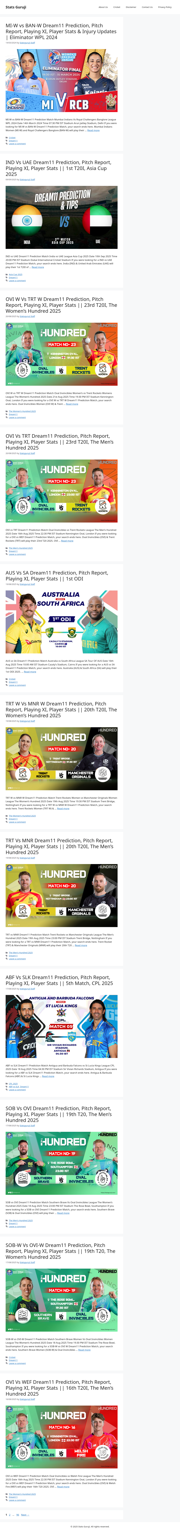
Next (25, 1514)
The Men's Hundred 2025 (21, 548)
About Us (103, 7)
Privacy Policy (165, 7)
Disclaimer (131, 7)
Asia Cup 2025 (15, 274)
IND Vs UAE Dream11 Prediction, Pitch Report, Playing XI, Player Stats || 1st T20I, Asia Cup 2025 (58, 168)
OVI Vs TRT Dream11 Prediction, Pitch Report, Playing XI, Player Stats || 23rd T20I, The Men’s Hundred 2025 (59, 442)
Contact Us (147, 7)
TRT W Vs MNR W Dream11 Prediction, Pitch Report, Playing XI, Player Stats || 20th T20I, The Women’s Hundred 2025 (61, 709)
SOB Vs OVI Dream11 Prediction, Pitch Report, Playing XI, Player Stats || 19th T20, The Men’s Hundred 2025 (59, 1114)
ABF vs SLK (14, 1086)
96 (18, 1514)
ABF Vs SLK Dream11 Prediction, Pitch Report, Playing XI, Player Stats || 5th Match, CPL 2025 (59, 980)
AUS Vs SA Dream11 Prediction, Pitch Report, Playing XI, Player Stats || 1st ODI (57, 575)
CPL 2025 (13, 1083)
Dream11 (13, 140)
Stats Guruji (16, 7)
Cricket (116, 7)
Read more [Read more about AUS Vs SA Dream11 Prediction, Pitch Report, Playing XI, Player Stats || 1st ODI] (30, 671)
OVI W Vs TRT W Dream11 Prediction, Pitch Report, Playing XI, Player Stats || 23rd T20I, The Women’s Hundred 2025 (61, 305)
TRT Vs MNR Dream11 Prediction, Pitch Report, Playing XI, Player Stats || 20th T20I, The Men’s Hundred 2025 (59, 846)
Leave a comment (17, 143)
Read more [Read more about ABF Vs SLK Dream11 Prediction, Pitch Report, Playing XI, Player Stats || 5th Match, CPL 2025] (48, 1076)
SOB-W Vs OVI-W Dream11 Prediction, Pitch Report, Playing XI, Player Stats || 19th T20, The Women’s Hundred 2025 (60, 1251)
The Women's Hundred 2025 (22, 411)
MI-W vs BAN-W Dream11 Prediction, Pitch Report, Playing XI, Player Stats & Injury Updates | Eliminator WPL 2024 (61, 31)
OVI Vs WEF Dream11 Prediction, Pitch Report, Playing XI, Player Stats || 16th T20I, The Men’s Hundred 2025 (59, 1388)
